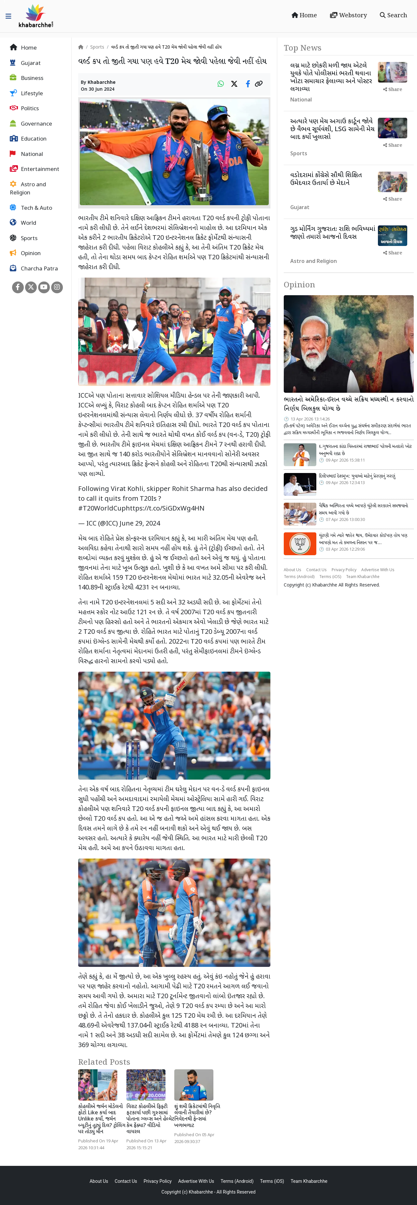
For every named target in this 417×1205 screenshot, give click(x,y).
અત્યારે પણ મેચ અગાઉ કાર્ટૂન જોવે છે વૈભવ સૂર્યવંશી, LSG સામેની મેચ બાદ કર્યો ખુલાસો (332, 129)
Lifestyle (26, 94)
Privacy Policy (344, 570)
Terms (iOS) (330, 577)
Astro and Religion (28, 189)
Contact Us (316, 570)
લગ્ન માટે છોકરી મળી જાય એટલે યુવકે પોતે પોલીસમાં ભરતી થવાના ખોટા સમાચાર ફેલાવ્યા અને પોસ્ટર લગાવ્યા (331, 78)
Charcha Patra (34, 269)
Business (26, 78)
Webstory (348, 15)
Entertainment (34, 169)
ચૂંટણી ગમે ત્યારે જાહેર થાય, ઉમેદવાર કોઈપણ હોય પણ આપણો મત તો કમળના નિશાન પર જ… (363, 539)
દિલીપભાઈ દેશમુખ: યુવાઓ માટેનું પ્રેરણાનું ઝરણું (357, 476)
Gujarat (25, 63)
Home (304, 15)
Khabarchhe (102, 83)
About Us (292, 570)
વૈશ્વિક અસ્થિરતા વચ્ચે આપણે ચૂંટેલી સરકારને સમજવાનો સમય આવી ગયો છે (363, 509)
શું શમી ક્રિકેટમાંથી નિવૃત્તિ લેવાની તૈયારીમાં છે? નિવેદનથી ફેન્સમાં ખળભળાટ (197, 1116)
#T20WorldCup (102, 509)
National (26, 154)
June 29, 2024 (140, 524)
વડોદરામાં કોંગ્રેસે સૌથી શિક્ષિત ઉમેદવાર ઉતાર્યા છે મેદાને (326, 179)
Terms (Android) (299, 577)
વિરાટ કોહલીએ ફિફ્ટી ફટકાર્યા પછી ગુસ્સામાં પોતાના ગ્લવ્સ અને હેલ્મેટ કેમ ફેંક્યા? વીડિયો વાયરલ (150, 1120)
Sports (23, 238)
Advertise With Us (378, 570)
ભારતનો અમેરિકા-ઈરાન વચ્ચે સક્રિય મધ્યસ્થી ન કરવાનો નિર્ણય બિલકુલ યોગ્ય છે (349, 404)
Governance (31, 124)
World (23, 223)
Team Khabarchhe (363, 577)
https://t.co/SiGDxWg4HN (165, 509)
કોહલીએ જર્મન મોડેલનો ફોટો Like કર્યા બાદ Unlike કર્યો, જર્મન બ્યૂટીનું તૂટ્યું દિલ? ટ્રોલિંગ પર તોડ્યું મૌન (101, 1120)
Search (393, 15)
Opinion (25, 253)
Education (28, 139)
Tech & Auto (31, 208)
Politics (24, 109)
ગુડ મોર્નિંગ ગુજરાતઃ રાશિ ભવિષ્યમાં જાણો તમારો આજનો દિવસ (332, 233)
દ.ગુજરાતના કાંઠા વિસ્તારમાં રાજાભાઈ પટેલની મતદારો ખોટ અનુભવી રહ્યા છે (365, 450)
